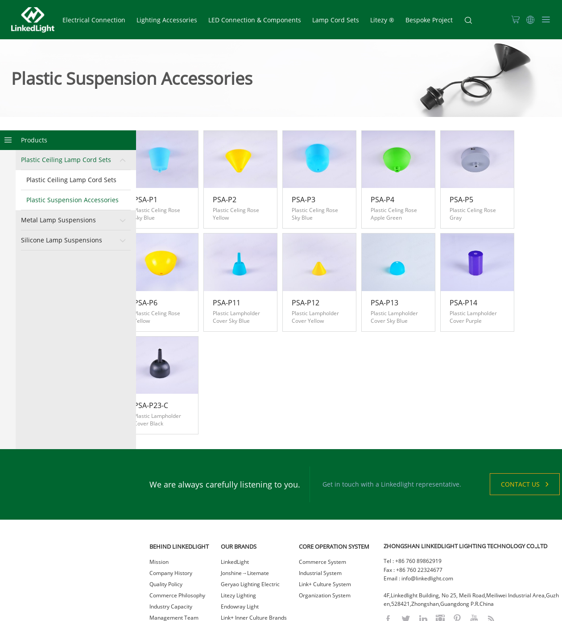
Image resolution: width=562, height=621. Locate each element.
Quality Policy (165, 534)
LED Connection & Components (254, 20)
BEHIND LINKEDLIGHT (179, 496)
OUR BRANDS (238, 496)
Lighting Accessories (166, 20)
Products (34, 140)
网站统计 (369, 612)
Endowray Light (240, 556)
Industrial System (320, 522)
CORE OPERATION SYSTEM (334, 496)
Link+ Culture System (325, 534)
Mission (159, 511)
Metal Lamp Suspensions (58, 220)
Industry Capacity (170, 556)
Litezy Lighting (238, 545)
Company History (170, 522)
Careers (159, 578)
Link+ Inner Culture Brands (254, 567)
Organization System (325, 545)
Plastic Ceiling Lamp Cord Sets (66, 160)
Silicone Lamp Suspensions (61, 240)
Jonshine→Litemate (245, 522)
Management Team (173, 567)
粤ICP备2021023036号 (329, 612)
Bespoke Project (429, 20)
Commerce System (322, 511)
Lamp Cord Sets (335, 20)
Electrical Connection (93, 20)
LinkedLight (235, 511)
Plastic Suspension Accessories (72, 200)
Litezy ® (382, 20)
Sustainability (165, 589)
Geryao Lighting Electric (250, 534)
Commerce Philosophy (177, 545)
